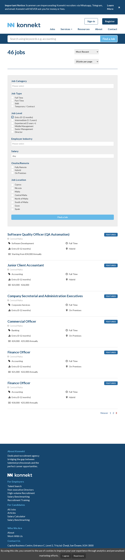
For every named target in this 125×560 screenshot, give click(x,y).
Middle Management (24, 126)
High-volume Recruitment (21, 493)
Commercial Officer (21, 321)
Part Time (19, 100)
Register (110, 21)
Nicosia (18, 188)
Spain (17, 209)
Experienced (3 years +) (25, 123)
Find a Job (63, 217)
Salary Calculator (16, 516)
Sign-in (91, 21)
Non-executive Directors (20, 489)
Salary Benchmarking (18, 496)
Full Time (19, 97)
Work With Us (15, 536)
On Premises (20, 173)
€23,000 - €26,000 (18, 285)
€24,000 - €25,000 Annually (23, 341)
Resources (84, 29)
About (98, 29)
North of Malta (21, 198)
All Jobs (11, 509)
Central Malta (21, 195)
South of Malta (21, 202)
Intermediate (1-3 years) (26, 120)
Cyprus (18, 184)
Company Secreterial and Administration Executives (45, 296)
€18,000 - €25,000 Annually (23, 402)
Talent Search (14, 486)
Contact (112, 29)
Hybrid (18, 170)
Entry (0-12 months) (24, 117)
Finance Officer (18, 352)
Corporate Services (19, 305)
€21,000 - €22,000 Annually (23, 372)
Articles (11, 512)
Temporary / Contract (25, 106)
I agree (65, 555)
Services (66, 29)
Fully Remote (20, 167)
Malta (17, 191)
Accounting (15, 274)
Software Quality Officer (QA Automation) (38, 234)
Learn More (110, 7)
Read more (79, 555)
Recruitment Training (18, 500)
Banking (13, 330)
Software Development (21, 243)
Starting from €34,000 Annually (24, 254)
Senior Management (24, 129)
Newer (104, 412)
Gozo (17, 205)
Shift (17, 103)
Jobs (52, 29)
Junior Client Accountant (25, 265)
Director (18, 132)
